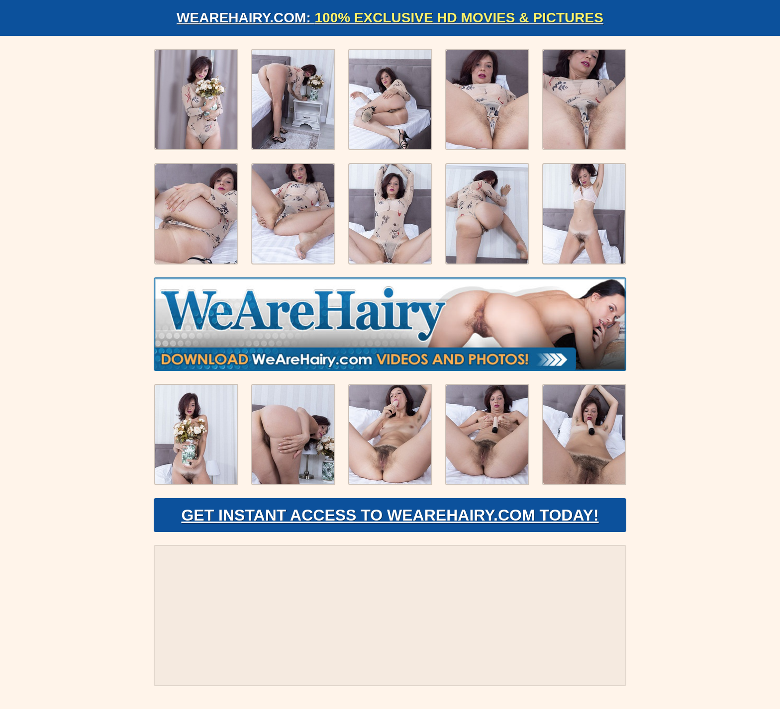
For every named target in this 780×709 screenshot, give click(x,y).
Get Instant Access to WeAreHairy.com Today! (389, 515)
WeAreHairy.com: (390, 17)
